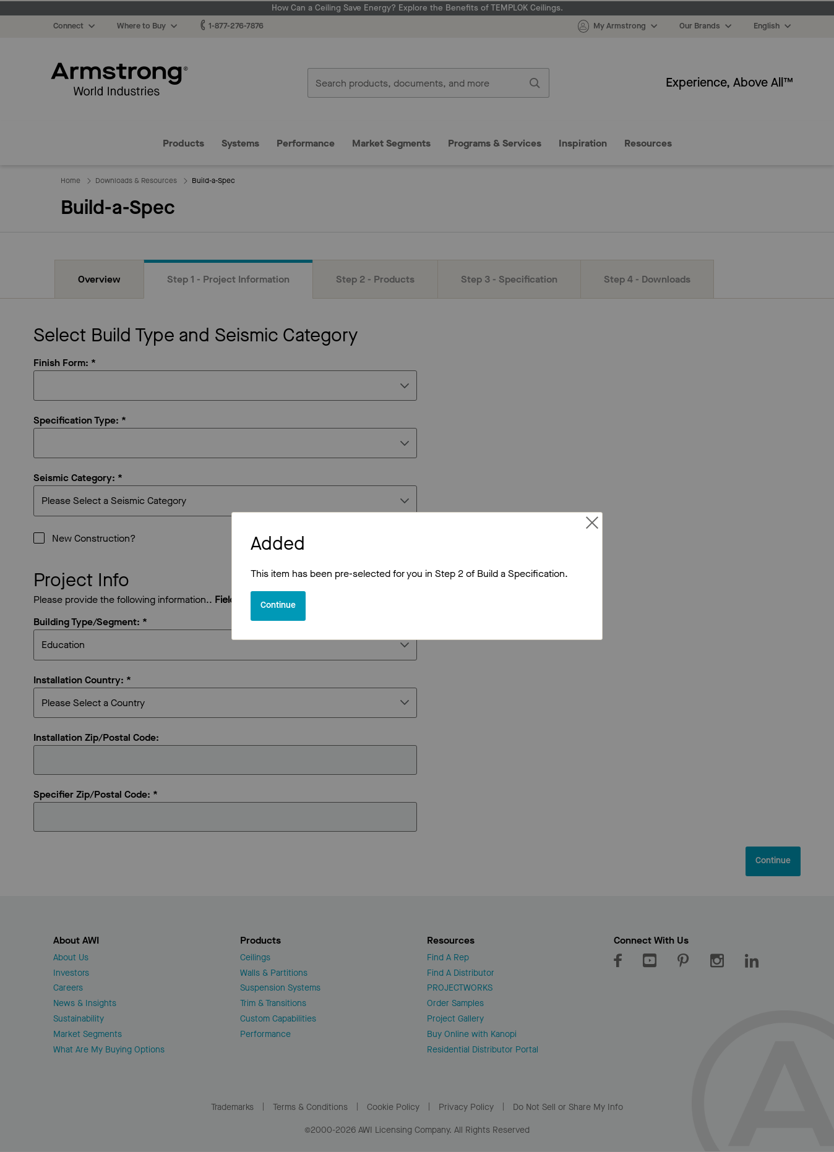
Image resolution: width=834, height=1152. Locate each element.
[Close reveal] (278, 606)
